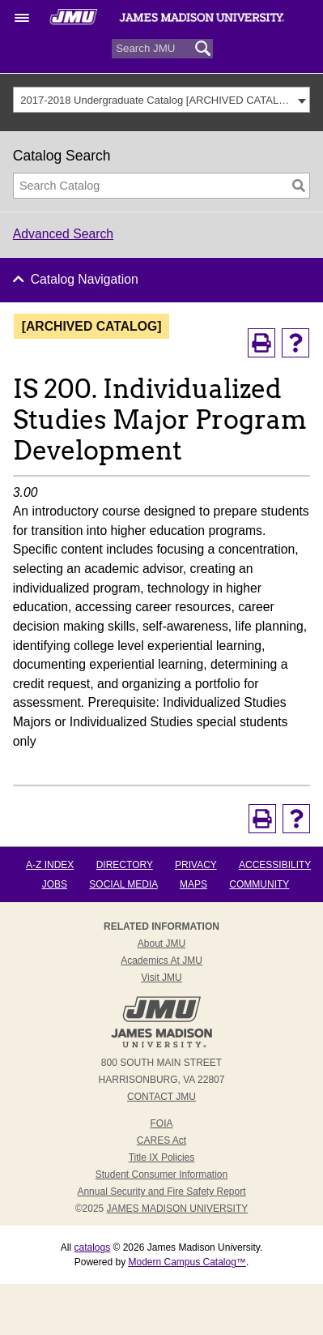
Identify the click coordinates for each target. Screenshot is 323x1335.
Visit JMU (161, 977)
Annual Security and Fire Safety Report (161, 1191)
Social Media (123, 884)
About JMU (161, 943)
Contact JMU (161, 1096)
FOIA (161, 1123)
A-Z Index (50, 865)
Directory (124, 865)
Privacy (196, 865)
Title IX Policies (162, 1157)
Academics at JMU (161, 960)
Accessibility (275, 865)
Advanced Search (63, 234)
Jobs (54, 884)
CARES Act (161, 1140)
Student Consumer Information (161, 1174)
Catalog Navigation (84, 279)
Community (259, 884)
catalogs (92, 1247)
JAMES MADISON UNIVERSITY (178, 1208)
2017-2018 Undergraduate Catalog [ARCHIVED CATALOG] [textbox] (156, 100)
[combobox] (162, 100)
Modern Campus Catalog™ (186, 1262)
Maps (193, 884)
